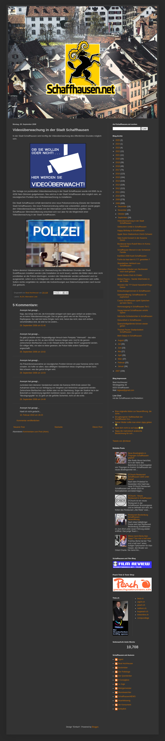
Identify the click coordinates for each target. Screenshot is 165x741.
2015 (118, 177)
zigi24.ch (141, 602)
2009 (118, 199)
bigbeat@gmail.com (125, 390)
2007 (118, 371)
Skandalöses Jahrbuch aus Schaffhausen (128, 264)
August (121, 340)
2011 (118, 192)
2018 (118, 166)
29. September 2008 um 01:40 (33, 325)
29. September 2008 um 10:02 (33, 352)
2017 (118, 170)
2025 (118, 140)
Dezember (122, 206)
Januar (121, 366)
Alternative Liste (31, 297)
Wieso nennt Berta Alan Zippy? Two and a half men (139, 537)
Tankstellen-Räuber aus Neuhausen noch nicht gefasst (132, 270)
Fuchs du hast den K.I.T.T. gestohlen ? (133, 259)
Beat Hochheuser (125, 663)
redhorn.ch (141, 608)
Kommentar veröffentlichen (28, 420)
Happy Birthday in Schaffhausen (131, 230)
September (123, 217)
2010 (118, 196)
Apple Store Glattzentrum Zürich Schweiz (134, 234)
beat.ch (140, 598)
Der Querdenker (125, 676)
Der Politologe (124, 672)
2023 (118, 148)
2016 (118, 174)
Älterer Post (97, 427)
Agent (120, 659)
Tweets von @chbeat (121, 441)
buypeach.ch (142, 611)
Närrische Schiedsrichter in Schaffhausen (134, 316)
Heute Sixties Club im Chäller (129, 275)
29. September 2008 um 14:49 (33, 399)
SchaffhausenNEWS (126, 696)
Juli (119, 344)
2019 (118, 162)
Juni (120, 348)
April (120, 355)
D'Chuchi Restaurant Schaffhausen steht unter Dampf (138, 477)
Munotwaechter (124, 692)
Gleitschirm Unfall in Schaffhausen (131, 227)
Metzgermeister (124, 688)
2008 (118, 203)
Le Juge (121, 684)
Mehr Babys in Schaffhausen (129, 336)
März (120, 359)
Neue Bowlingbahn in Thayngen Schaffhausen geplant (138, 455)
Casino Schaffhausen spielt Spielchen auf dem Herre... (133, 302)
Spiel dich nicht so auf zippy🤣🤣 (129, 428)
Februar (121, 362)
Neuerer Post (19, 427)
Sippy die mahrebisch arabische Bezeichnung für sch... (128, 432)
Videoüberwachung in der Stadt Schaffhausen (130, 222)
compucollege (143, 618)
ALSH (22, 297)
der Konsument (124, 705)
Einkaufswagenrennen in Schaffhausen (133, 291)
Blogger (95, 727)
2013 (118, 185)
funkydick (122, 709)
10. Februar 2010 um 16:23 (31, 415)
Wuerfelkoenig (124, 700)
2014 (118, 181)
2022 (118, 151)
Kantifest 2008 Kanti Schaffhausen (132, 256)
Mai (120, 351)
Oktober (121, 214)
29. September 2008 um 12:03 (33, 373)
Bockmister (123, 668)
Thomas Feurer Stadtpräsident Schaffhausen (130, 331)
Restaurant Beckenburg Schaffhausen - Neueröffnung (138, 517)
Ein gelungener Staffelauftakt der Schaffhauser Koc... (129, 418)
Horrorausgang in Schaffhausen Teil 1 (133, 307)
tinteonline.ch (143, 615)
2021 (118, 155)
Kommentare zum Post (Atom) (36, 432)
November (122, 210)
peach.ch (141, 605)
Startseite (59, 427)
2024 (118, 144)
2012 (118, 188)
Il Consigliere (123, 680)
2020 (118, 159)
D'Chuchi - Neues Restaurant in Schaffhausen (140, 497)
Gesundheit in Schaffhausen (129, 320)
